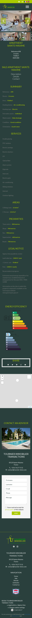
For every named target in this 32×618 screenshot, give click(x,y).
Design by (18, 610)
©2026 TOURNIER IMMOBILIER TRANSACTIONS (12, 602)
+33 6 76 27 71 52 (17, 468)
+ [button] (2, 376)
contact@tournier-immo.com (17, 470)
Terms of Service (15, 615)
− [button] (2, 379)
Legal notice (12, 605)
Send (16, 513)
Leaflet (30, 407)
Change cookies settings (17, 607)
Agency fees (22, 605)
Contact (16, 79)
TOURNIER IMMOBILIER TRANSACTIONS (16, 455)
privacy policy (9, 509)
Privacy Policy (28, 614)
